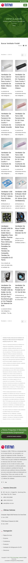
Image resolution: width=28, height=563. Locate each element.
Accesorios (5, 415)
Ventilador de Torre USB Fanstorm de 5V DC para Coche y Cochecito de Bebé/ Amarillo (6, 120)
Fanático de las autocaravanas (13, 411)
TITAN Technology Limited (16, 557)
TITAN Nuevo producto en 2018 (9, 521)
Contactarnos (18, 419)
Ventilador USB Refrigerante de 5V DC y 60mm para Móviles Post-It (7, 196)
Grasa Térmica (10, 415)
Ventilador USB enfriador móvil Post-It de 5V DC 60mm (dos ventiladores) (21, 196)
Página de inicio (7, 535)
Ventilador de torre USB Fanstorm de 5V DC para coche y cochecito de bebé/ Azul (6, 159)
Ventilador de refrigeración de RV (12, 547)
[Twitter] (3, 482)
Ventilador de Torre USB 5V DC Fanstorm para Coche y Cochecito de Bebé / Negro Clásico (20, 81)
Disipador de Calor (6, 419)
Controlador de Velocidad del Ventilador (15, 417)
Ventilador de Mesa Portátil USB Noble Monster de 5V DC (20, 230)
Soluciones (6, 550)
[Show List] (26, 46)
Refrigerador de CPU (7, 413)
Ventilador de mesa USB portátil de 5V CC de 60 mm (20, 288)
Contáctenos (6, 541)
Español (24, 1)
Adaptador (5, 417)
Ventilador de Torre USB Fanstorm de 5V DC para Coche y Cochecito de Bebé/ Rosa (20, 120)
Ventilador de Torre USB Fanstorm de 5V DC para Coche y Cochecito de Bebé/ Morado (20, 159)
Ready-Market (20, 560)
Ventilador (19, 413)
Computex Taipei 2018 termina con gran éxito (13, 514)
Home (14, 25)
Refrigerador (14, 413)
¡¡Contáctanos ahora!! (14, 436)
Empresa (5, 538)
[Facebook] (1, 482)
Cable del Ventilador (18, 415)
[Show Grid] (24, 46)
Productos (6, 544)
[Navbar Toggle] (25, 5)
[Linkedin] (5, 482)
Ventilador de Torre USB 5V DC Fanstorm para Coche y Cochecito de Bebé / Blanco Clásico (6, 81)
